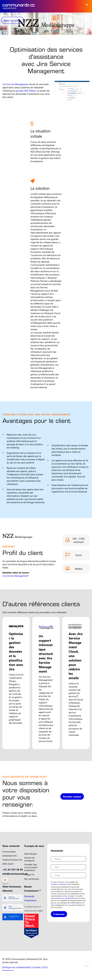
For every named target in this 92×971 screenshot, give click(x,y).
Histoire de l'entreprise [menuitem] (29, 859)
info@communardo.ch (14, 873)
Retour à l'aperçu (12, 20)
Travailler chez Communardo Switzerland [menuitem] (30, 867)
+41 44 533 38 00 (12, 869)
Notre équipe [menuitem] (30, 853)
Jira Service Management (15, 84)
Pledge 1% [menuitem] (29, 874)
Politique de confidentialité (64, 898)
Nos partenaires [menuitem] (31, 878)
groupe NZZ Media (26, 90)
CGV (44, 967)
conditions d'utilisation (59, 884)
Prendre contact (72, 802)
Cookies (36, 967)
